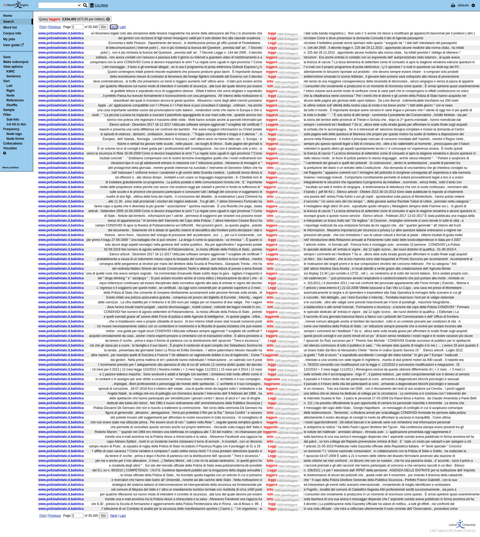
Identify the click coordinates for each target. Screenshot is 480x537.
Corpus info (12, 33)
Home (7, 16)
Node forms (15, 139)
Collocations (12, 143)
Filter (7, 115)
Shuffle (11, 105)
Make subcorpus (16, 62)
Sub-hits (12, 119)
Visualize (10, 148)
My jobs (9, 39)
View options (13, 67)
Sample (9, 110)
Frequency (11, 129)
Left (9, 86)
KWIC (10, 71)
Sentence (13, 76)
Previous (54, 27)
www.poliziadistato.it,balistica (61, 33)
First (43, 27)
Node (10, 95)
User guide (11, 45)
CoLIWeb (101, 5)
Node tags (14, 134)
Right (10, 91)
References (15, 100)
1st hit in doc (16, 124)
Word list (10, 27)
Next (113, 27)
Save (7, 57)
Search (8, 21)
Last (122, 27)
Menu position (10, 167)
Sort (6, 81)
